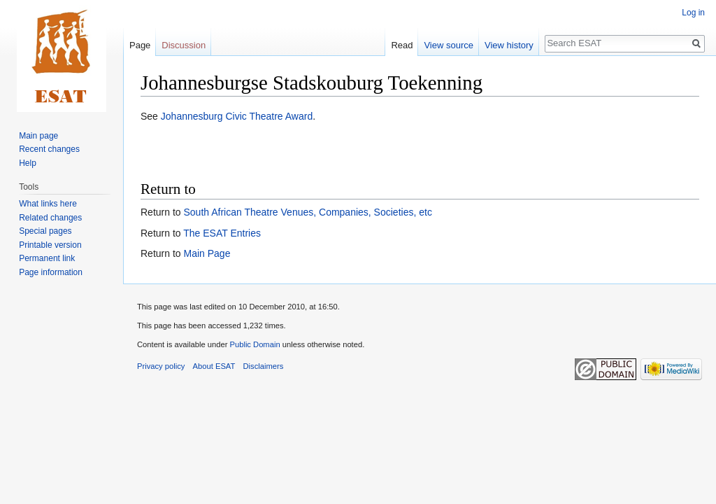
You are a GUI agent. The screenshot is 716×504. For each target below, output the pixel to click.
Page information (51, 272)
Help (27, 163)
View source (448, 45)
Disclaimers (263, 366)
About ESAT (214, 366)
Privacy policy (161, 366)
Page (139, 45)
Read (402, 45)
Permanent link (47, 258)
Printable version (50, 245)
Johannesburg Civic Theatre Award (237, 116)
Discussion (184, 45)
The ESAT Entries (222, 233)
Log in (693, 13)
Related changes (50, 218)
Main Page (206, 253)
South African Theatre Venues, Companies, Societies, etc (307, 212)
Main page (38, 136)
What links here (48, 204)
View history (509, 45)
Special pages (45, 231)
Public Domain (254, 344)
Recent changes (49, 149)
